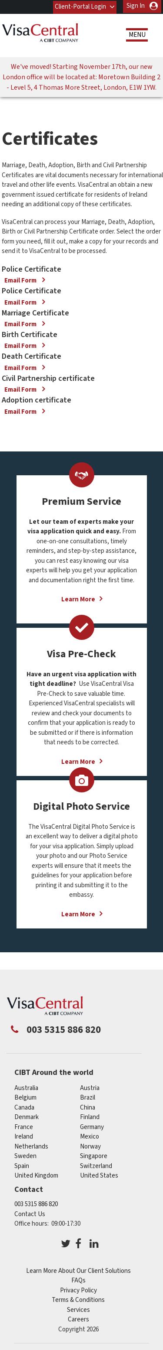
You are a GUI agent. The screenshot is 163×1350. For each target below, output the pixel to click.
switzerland (96, 1164)
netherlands (31, 1145)
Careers (78, 1318)
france (23, 1125)
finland (90, 1116)
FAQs (78, 1279)
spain (21, 1164)
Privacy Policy (78, 1289)
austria (90, 1086)
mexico (89, 1135)
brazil (87, 1096)
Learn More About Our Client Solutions (78, 1270)
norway (90, 1145)
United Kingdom (36, 1174)
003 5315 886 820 (36, 1203)
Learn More (78, 598)
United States (99, 1174)
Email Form (21, 279)
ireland (23, 1135)
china (87, 1106)
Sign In (135, 5)
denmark (26, 1116)
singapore (93, 1155)
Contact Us (29, 1213)
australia (26, 1086)
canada (24, 1106)
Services (78, 1309)
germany (92, 1125)
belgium (25, 1096)
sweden (25, 1155)
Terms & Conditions (78, 1299)
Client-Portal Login (80, 5)
